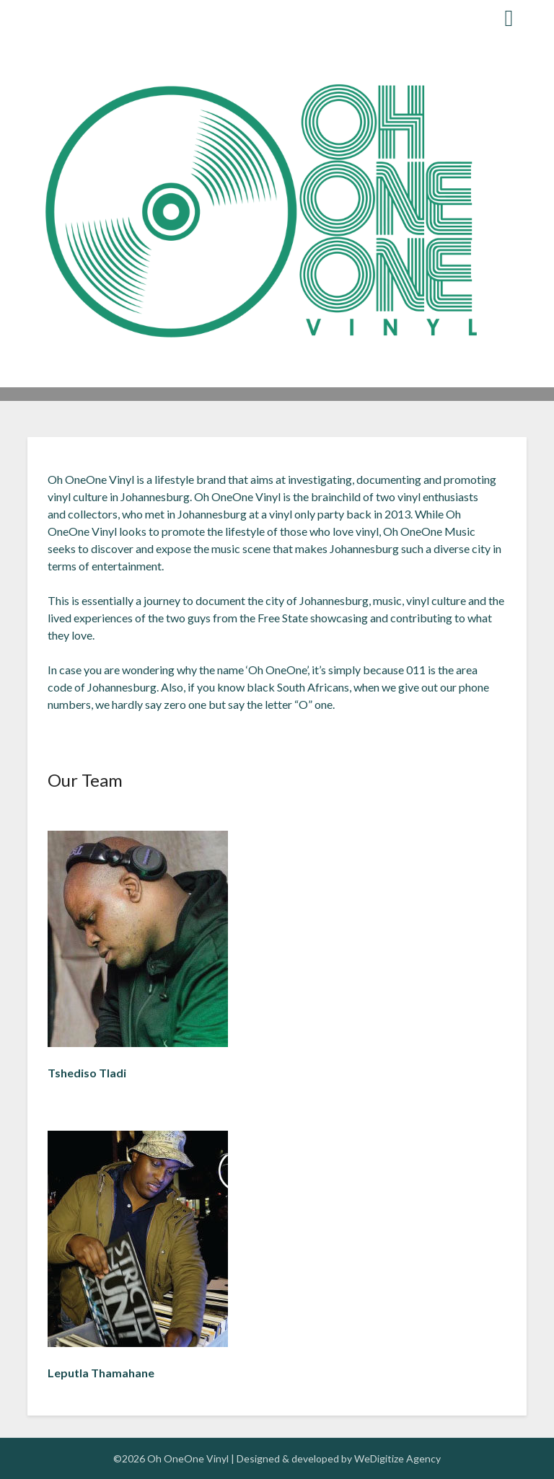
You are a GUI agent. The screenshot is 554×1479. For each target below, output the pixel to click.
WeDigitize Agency (397, 1458)
